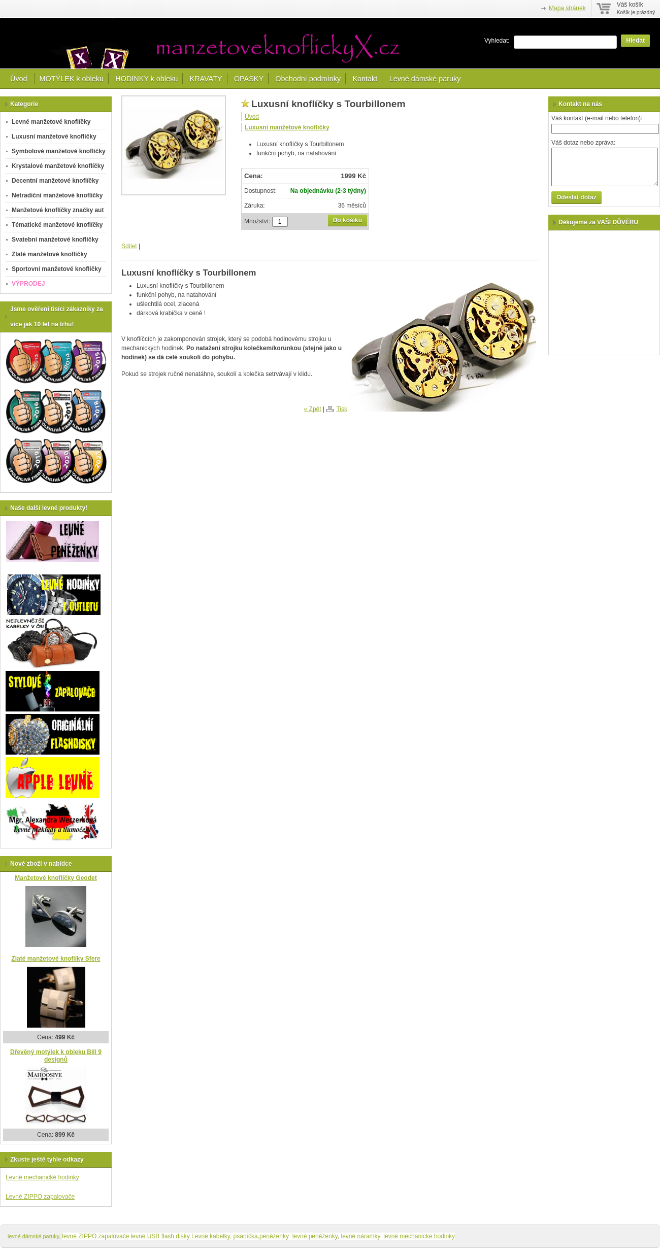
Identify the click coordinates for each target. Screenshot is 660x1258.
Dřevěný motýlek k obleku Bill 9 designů (56, 1055)
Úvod (19, 79)
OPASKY (248, 79)
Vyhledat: (497, 40)
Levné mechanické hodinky (42, 1177)
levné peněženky (315, 1236)
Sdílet (129, 246)
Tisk (341, 409)
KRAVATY (206, 79)
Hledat (635, 40)
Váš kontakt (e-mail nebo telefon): (596, 118)
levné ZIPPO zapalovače (95, 1236)
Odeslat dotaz (576, 197)
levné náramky (360, 1236)
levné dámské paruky (33, 1236)
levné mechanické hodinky (419, 1236)
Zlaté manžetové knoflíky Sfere (55, 958)
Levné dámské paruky (425, 79)
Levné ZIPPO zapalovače (40, 1196)
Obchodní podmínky (308, 79)
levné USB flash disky (160, 1236)
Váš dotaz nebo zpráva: (583, 142)
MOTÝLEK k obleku (72, 79)
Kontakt (364, 79)
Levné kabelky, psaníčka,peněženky (240, 1236)
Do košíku (347, 220)
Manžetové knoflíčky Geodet (55, 877)
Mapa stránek (567, 8)
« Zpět (312, 409)
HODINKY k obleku (146, 79)
